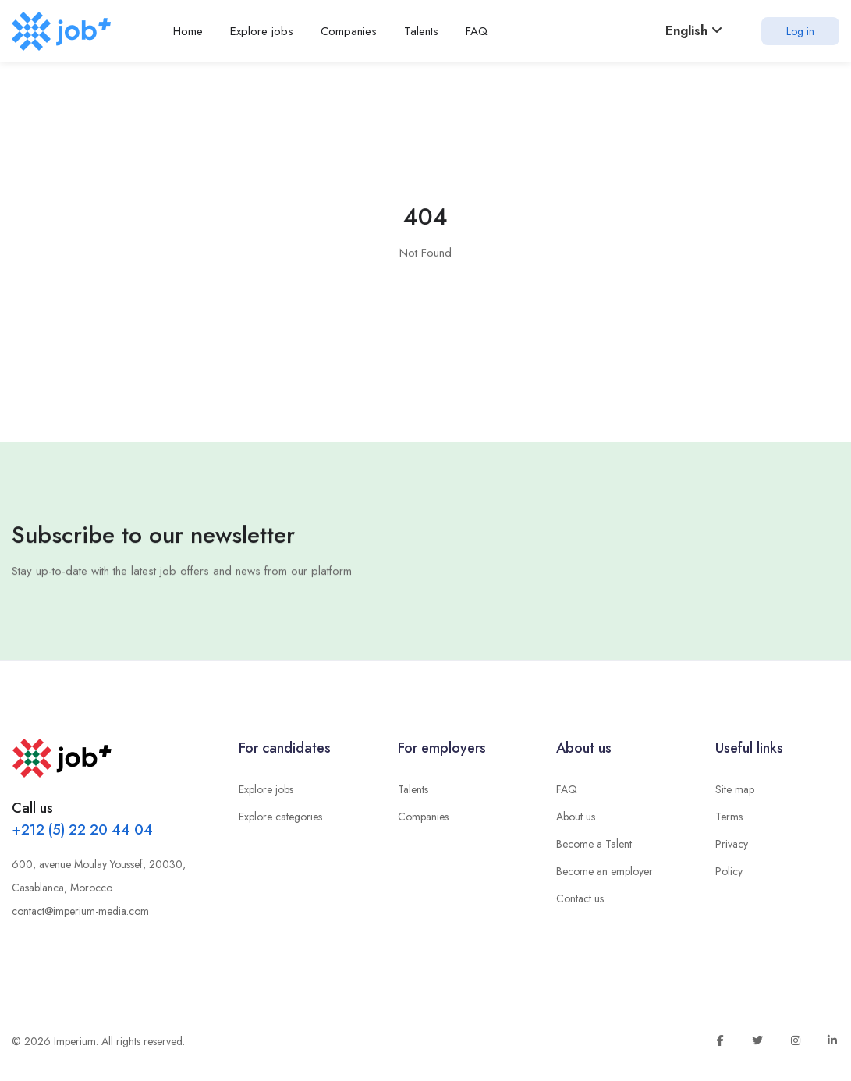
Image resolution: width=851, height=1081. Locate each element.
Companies (423, 816)
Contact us (580, 898)
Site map (734, 789)
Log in (800, 31)
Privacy (731, 844)
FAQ (566, 789)
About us (575, 816)
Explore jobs (266, 789)
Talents (413, 789)
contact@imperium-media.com (80, 911)
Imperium (75, 1041)
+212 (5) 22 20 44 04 (82, 830)
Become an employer (604, 871)
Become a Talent (594, 844)
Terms (729, 816)
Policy (729, 871)
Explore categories (280, 816)
